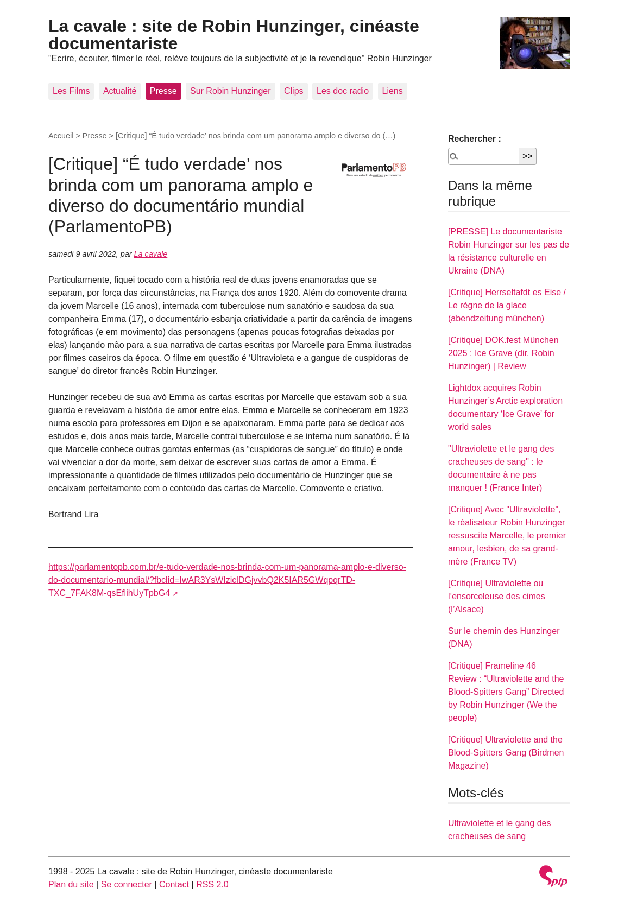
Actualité (119, 91)
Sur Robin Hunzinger (230, 91)
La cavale (151, 254)
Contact (174, 884)
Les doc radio (343, 91)
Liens (392, 91)
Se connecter (126, 884)
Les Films (71, 91)
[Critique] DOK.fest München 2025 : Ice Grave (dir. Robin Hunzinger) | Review (503, 353)
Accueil (60, 135)
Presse (163, 91)
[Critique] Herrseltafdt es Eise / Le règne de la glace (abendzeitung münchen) (507, 305)
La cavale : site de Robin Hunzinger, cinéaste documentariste (233, 34)
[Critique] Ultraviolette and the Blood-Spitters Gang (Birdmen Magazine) (506, 752)
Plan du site (71, 884)
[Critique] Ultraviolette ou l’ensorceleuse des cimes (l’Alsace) (496, 596)
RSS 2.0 (212, 884)
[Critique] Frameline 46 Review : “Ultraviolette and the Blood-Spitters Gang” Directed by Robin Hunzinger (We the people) (506, 691)
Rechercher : (474, 138)
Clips (294, 91)
